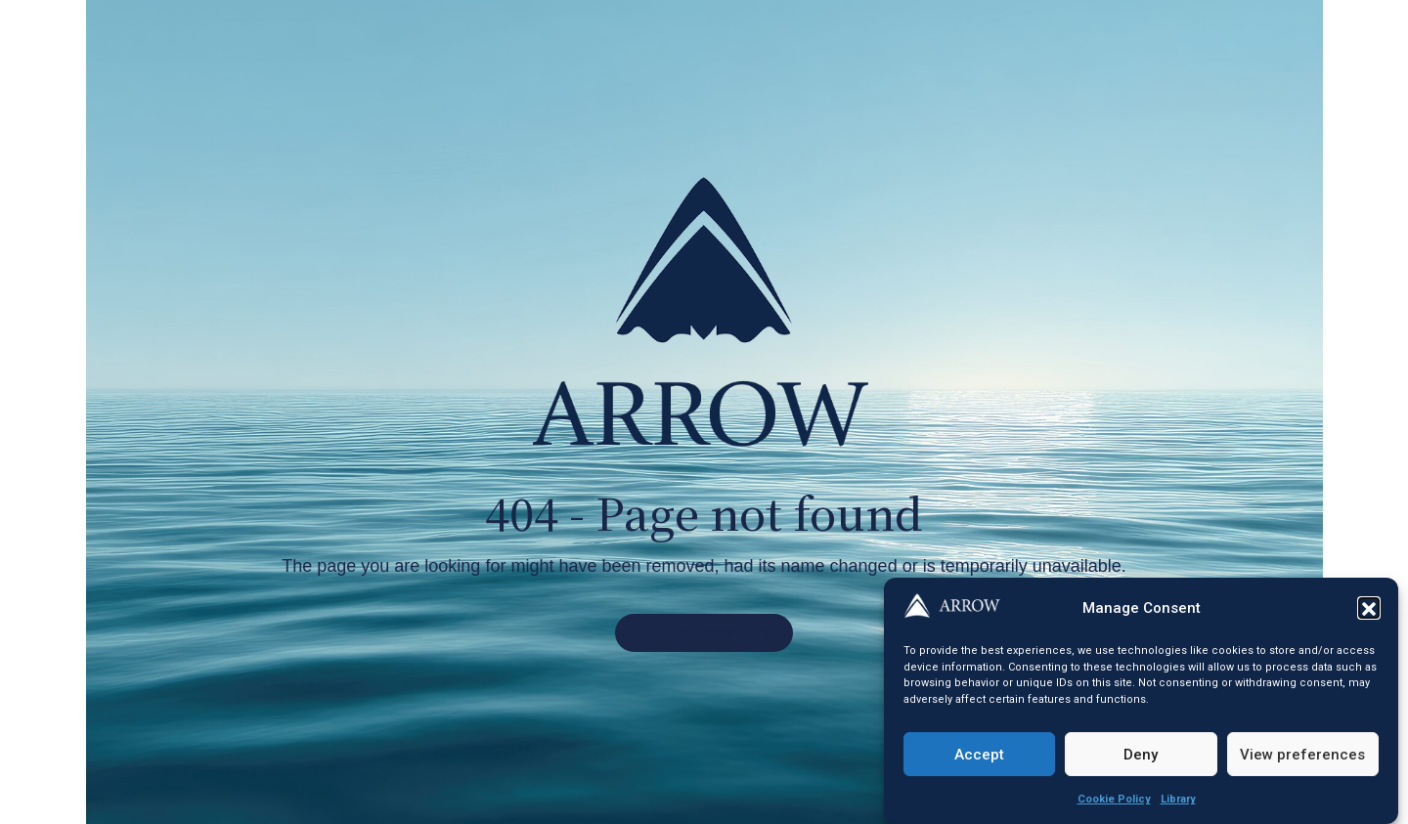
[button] (1369, 615)
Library (1178, 806)
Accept (979, 760)
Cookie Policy (1114, 806)
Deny (1140, 760)
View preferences (1302, 760)
